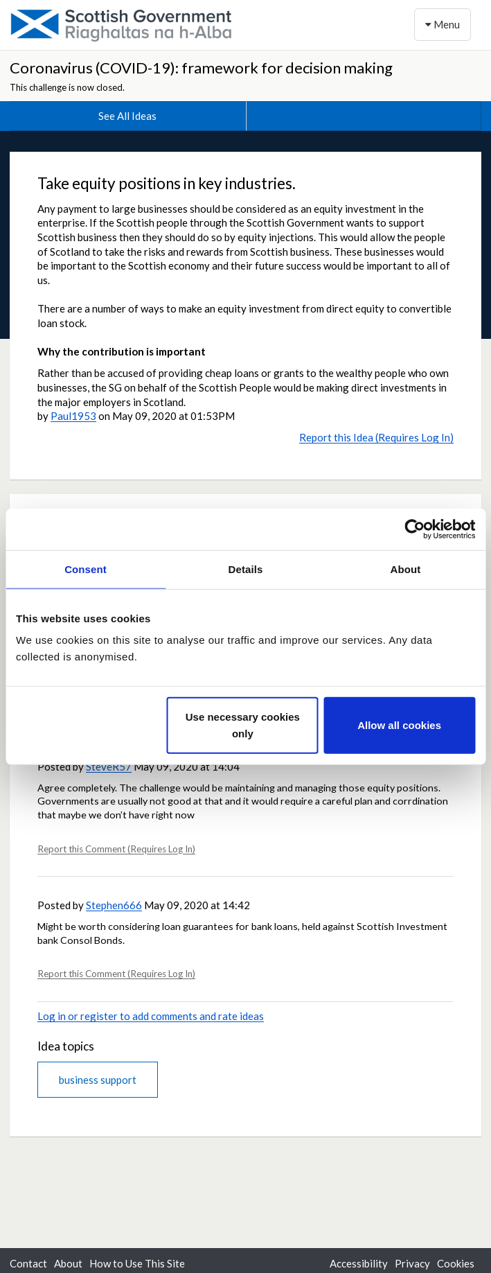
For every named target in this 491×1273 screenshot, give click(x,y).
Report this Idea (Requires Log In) (376, 437)
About (68, 1263)
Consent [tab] (85, 568)
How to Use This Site (137, 1263)
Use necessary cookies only (243, 725)
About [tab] (406, 568)
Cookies (455, 1263)
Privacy (412, 1263)
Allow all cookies (399, 725)
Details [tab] (246, 568)
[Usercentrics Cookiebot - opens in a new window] (414, 528)
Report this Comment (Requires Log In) (116, 848)
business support (97, 1079)
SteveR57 (109, 766)
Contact (28, 1263)
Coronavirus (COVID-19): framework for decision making (201, 67)
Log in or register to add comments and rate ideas (150, 1016)
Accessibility (359, 1263)
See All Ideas (127, 115)
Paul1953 (73, 416)
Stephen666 (114, 905)
